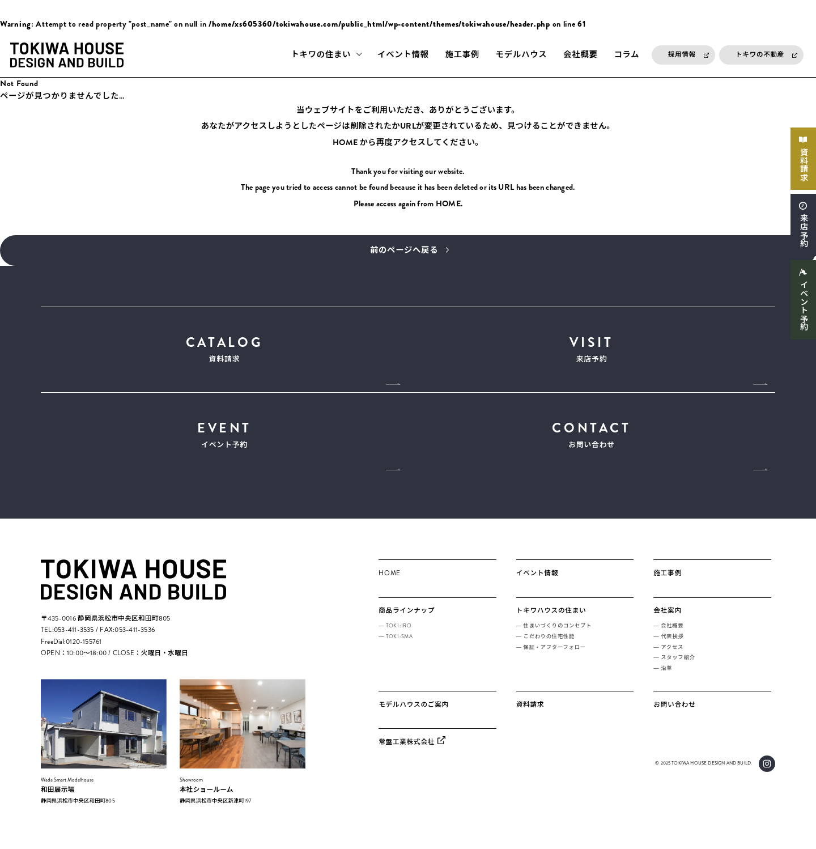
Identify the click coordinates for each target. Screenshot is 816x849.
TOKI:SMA (399, 639)
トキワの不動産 (760, 55)
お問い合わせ (591, 436)
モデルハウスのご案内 (414, 707)
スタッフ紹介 (678, 661)
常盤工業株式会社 (407, 744)
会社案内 (667, 613)
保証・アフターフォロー (555, 650)
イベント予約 (803, 307)
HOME (345, 143)
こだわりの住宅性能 (549, 639)
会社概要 (580, 55)
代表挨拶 (672, 639)
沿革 (666, 671)
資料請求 (803, 165)
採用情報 (682, 55)
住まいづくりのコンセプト (558, 629)
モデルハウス (521, 55)
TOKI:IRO (399, 629)
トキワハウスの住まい (551, 613)
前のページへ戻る (404, 251)
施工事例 (462, 55)
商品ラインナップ (407, 613)
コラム (626, 55)
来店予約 (803, 232)
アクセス (672, 650)
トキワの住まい (321, 55)
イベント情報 (403, 55)
